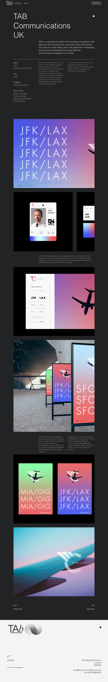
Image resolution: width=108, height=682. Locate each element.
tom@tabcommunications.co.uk (87, 670)
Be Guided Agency (19, 667)
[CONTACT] (96, 3)
